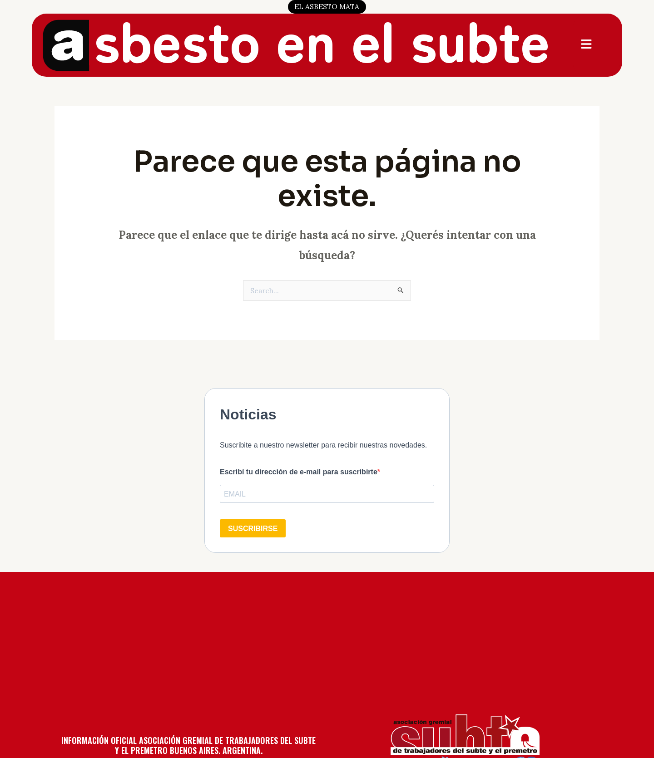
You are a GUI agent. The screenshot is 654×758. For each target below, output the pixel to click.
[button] (587, 45)
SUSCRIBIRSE (252, 528)
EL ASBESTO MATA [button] (327, 6)
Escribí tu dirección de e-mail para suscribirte (298, 472)
